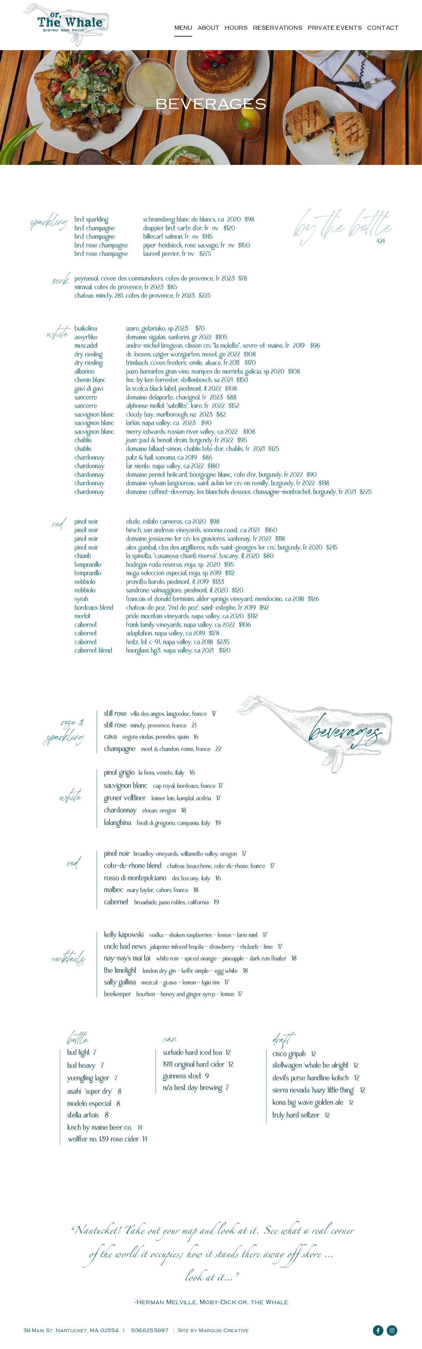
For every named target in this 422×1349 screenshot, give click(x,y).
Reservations (277, 27)
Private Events (335, 27)
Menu (183, 27)
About (208, 27)
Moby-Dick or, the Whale (243, 1301)
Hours (236, 27)
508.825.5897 (149, 1330)
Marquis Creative (224, 1330)
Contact (383, 27)
